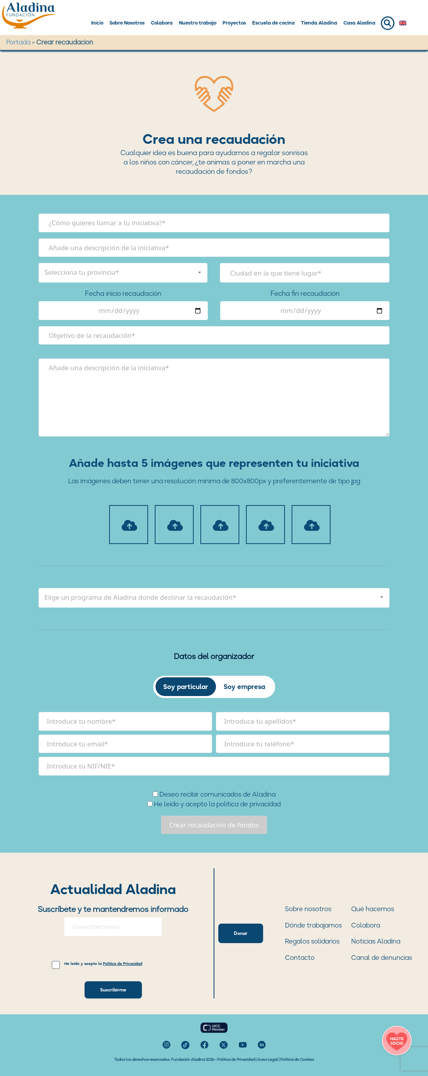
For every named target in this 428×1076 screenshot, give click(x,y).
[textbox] (123, 272)
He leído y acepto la (103, 964)
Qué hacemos (372, 908)
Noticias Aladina (375, 941)
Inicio (97, 23)
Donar (241, 933)
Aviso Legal (267, 1059)
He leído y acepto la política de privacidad (214, 804)
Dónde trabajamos (313, 925)
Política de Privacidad (236, 1059)
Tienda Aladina (319, 23)
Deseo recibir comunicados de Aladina (214, 794)
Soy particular (185, 686)
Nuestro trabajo (197, 23)
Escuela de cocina (273, 23)
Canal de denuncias (381, 957)
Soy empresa (244, 686)
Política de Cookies (297, 1059)
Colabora (162, 23)
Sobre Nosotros (127, 23)
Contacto (300, 957)
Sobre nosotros (308, 908)
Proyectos (234, 23)
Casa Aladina (359, 23)
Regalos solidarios (312, 941)
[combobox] (123, 273)
